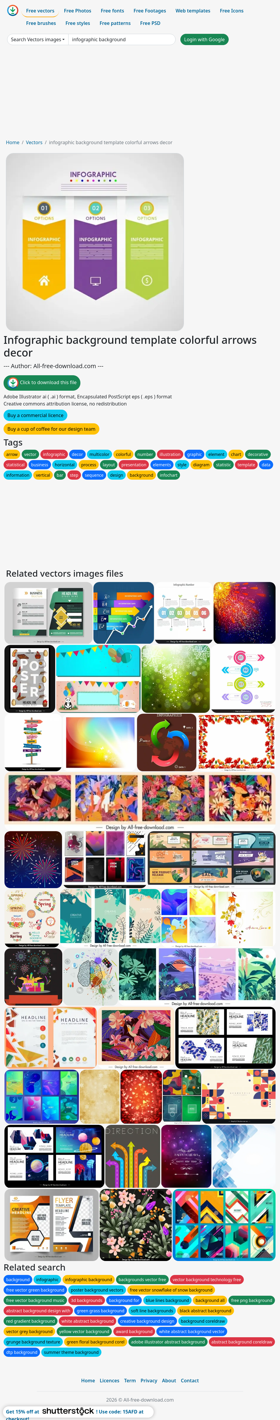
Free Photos (77, 10)
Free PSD (150, 23)
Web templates (193, 10)
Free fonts (112, 10)
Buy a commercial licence (35, 415)
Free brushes (41, 23)
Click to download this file (42, 383)
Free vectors (40, 10)
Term (130, 1380)
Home (13, 142)
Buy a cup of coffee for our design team (51, 429)
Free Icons (232, 10)
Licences (109, 1380)
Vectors (34, 142)
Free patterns (115, 23)
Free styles (78, 23)
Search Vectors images (36, 39)
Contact (190, 1380)
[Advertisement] (140, 94)
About (169, 1380)
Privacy (149, 1380)
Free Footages (149, 10)
